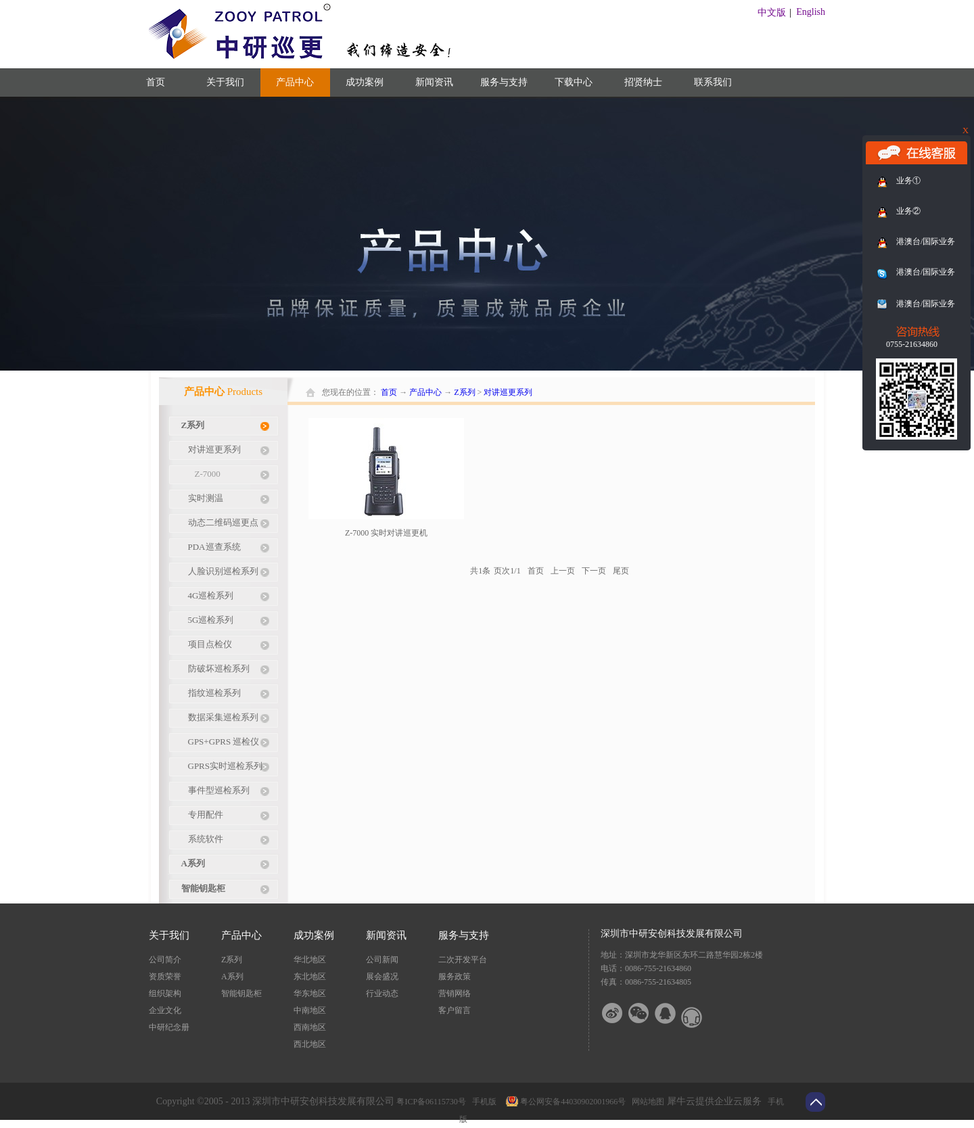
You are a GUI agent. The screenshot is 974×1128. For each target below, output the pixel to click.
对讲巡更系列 (508, 392)
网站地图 (646, 1101)
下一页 (594, 570)
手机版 (482, 1101)
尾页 (621, 570)
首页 (155, 82)
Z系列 (464, 392)
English (810, 12)
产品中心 (425, 392)
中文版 (772, 12)
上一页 (563, 570)
